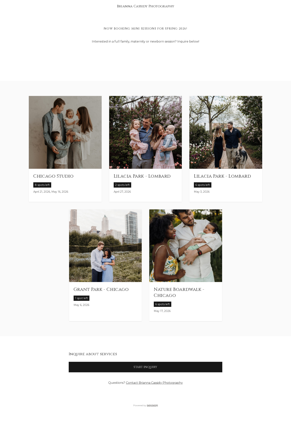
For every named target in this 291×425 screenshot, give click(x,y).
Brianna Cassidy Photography (145, 6)
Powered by (145, 405)
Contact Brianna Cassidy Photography (154, 383)
